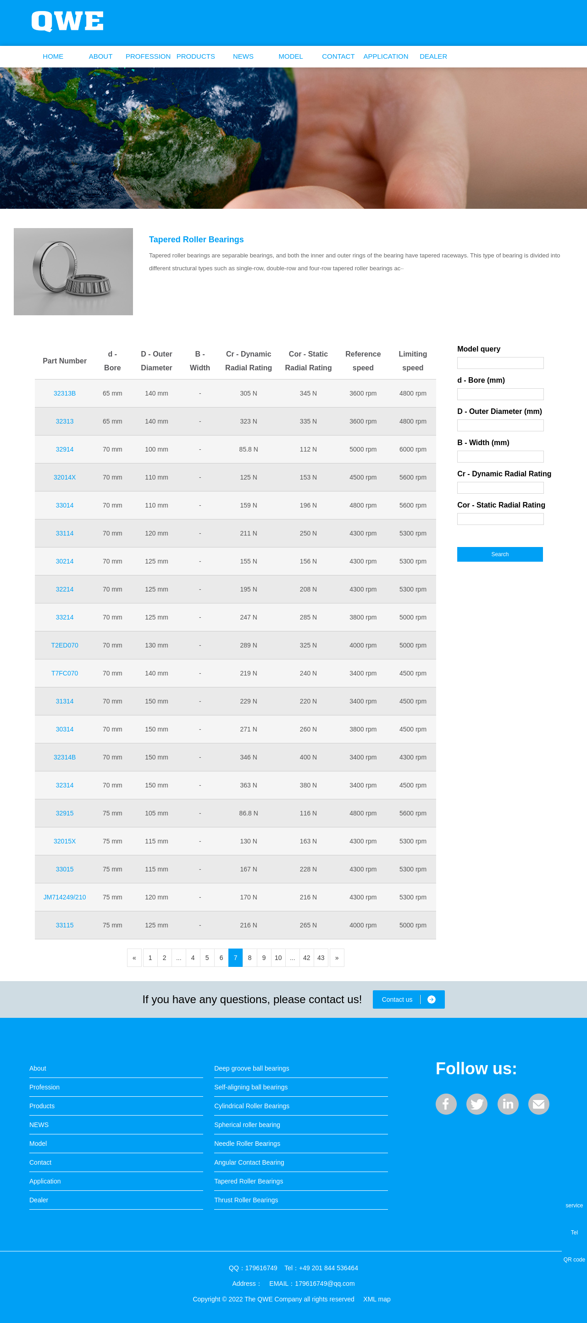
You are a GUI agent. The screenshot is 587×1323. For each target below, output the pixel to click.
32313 (65, 421)
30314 (65, 729)
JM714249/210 (65, 897)
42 (306, 957)
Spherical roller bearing (247, 1124)
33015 (65, 869)
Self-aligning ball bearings (251, 1087)
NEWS (243, 56)
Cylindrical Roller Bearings (251, 1106)
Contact (338, 56)
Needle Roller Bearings (247, 1143)
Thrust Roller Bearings (246, 1200)
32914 (65, 449)
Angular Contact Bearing (249, 1162)
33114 (65, 533)
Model (291, 56)
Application (385, 56)
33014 (65, 505)
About (101, 56)
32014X (65, 477)
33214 (65, 617)
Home (53, 56)
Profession (148, 56)
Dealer (433, 56)
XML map (376, 1299)
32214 (65, 589)
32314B (65, 757)
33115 (65, 925)
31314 (65, 701)
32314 (65, 785)
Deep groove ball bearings (251, 1068)
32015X (65, 841)
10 (278, 957)
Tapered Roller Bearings (196, 239)
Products (196, 56)
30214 (65, 561)
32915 (65, 813)
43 (321, 957)
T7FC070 (64, 673)
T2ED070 (64, 645)
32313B (65, 393)
